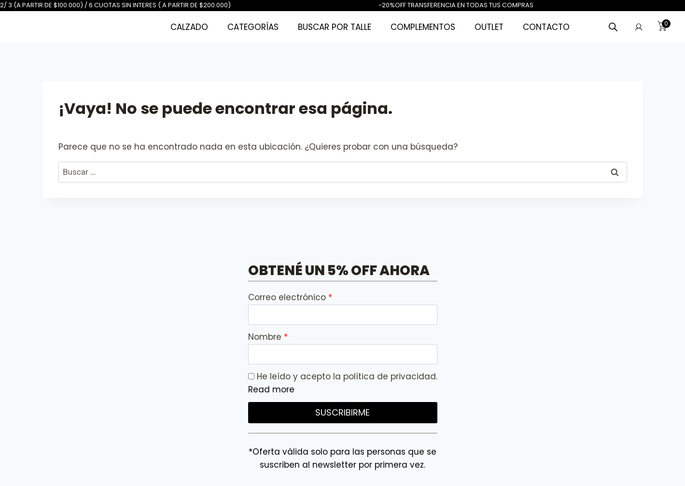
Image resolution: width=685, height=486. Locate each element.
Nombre (266, 337)
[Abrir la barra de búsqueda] (613, 27)
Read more (271, 389)
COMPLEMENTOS (423, 27)
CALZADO (189, 27)
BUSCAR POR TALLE (334, 27)
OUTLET (489, 27)
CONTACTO (546, 27)
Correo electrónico (288, 297)
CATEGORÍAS (253, 27)
